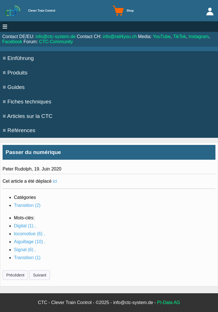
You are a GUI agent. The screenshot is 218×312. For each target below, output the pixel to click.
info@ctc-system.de (55, 36)
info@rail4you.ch (120, 36)
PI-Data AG (168, 302)
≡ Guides (14, 87)
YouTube (162, 36)
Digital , (25, 225)
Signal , (25, 249)
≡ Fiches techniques (27, 102)
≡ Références (19, 130)
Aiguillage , (29, 241)
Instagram (198, 36)
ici (55, 181)
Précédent (15, 275)
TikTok (179, 36)
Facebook (12, 41)
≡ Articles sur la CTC (28, 116)
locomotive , (29, 233)
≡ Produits (15, 73)
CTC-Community (56, 41)
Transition (27, 205)
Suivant (39, 275)
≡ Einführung (18, 58)
